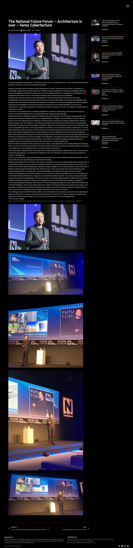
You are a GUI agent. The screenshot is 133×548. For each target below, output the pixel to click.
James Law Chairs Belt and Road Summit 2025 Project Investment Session (112, 38)
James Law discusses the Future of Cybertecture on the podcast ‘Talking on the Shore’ (112, 108)
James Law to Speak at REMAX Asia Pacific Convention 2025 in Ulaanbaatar (112, 55)
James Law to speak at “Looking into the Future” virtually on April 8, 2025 (113, 91)
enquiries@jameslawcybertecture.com (84, 543)
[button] (127, 6)
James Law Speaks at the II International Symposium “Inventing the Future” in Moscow (112, 22)
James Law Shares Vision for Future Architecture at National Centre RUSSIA (112, 76)
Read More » (105, 29)
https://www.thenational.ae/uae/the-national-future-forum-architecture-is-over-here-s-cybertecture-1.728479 (44, 201)
